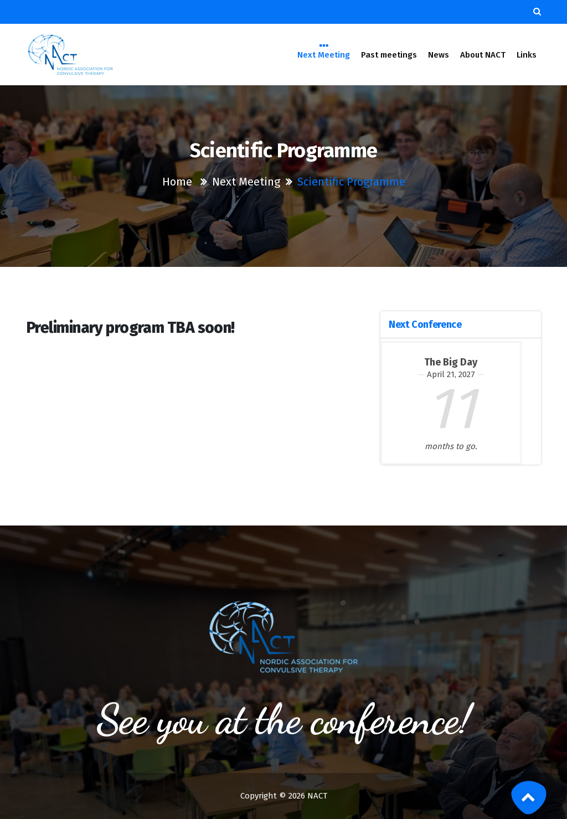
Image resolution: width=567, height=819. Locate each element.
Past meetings (389, 54)
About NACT (483, 54)
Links (527, 54)
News (438, 54)
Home (177, 181)
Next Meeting (323, 54)
